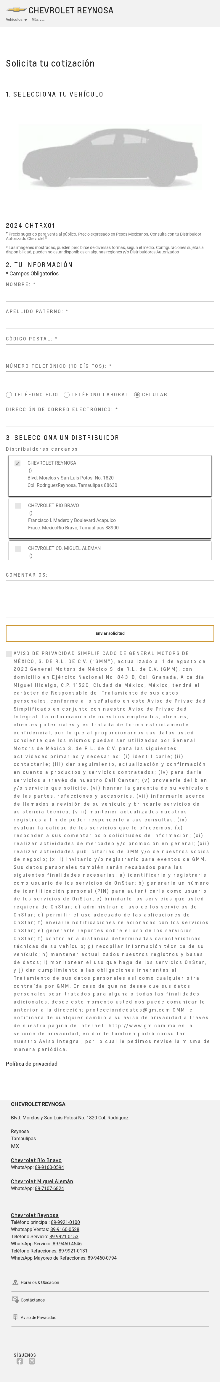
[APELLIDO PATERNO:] (110, 323)
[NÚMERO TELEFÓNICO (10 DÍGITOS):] (110, 377)
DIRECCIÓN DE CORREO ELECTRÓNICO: (59, 409)
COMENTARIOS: (27, 575)
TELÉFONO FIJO (36, 394)
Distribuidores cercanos (42, 449)
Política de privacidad (31, 1064)
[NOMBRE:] (110, 296)
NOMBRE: (18, 284)
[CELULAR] (137, 395)
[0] (9, 654)
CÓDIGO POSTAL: (29, 338)
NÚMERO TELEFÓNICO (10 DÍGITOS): (56, 366)
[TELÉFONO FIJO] (9, 395)
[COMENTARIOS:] (110, 599)
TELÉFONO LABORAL (100, 394)
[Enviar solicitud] (110, 633)
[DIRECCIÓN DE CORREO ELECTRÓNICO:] (110, 421)
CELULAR (155, 394)
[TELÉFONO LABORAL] (67, 395)
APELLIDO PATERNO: (35, 311)
